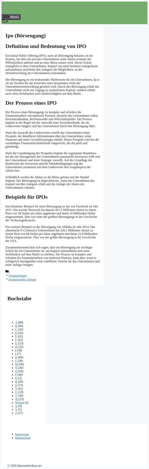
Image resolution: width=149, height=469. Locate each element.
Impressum (22, 434)
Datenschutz (22, 437)
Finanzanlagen (18, 275)
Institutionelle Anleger (22, 279)
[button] (5, 22)
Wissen (19, 402)
